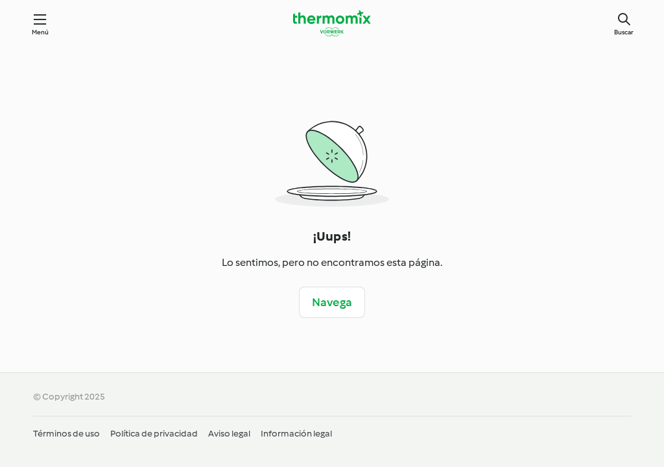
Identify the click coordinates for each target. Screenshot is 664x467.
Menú (40, 32)
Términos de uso (66, 433)
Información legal (296, 433)
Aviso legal (229, 433)
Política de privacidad (154, 433)
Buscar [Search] (624, 32)
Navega (332, 302)
